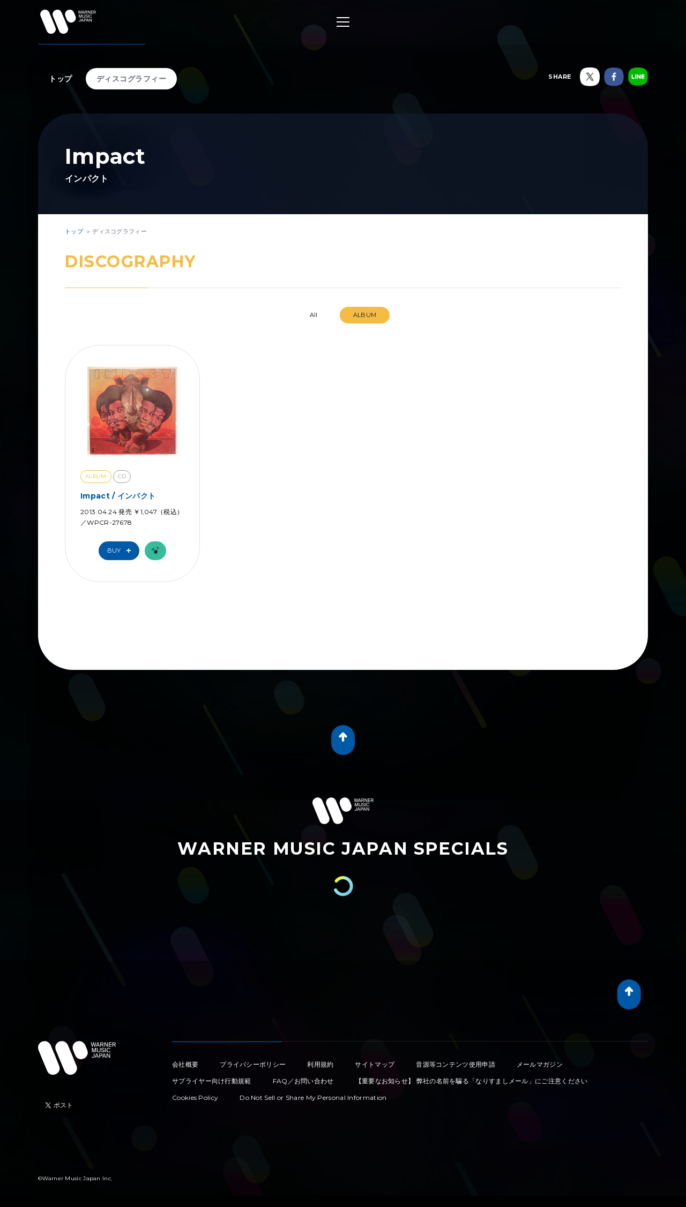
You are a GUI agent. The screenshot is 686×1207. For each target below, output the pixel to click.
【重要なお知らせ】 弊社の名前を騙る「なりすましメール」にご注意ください (471, 1081)
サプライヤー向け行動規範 (211, 1081)
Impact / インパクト (117, 496)
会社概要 (185, 1064)
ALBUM (365, 315)
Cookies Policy (195, 1097)
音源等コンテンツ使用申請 (455, 1064)
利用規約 (320, 1064)
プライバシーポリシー (253, 1064)
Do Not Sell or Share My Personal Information (313, 1097)
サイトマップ (374, 1064)
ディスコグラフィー (131, 79)
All (314, 315)
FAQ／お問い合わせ (303, 1081)
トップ (60, 79)
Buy (121, 550)
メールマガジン (540, 1064)
